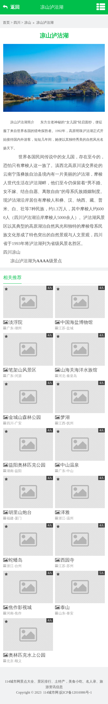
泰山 (62, 607)
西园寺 (64, 560)
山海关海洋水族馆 (76, 369)
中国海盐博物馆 (74, 322)
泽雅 (62, 512)
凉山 (27, 23)
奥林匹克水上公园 (24, 655)
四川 (17, 23)
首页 (6, 23)
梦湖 (62, 417)
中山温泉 (67, 464)
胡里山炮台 (17, 512)
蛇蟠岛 (12, 560)
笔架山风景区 (19, 369)
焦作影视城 (17, 607)
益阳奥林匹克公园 (24, 464)
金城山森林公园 (22, 417)
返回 (11, 7)
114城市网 (51, 692)
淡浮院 (12, 322)
